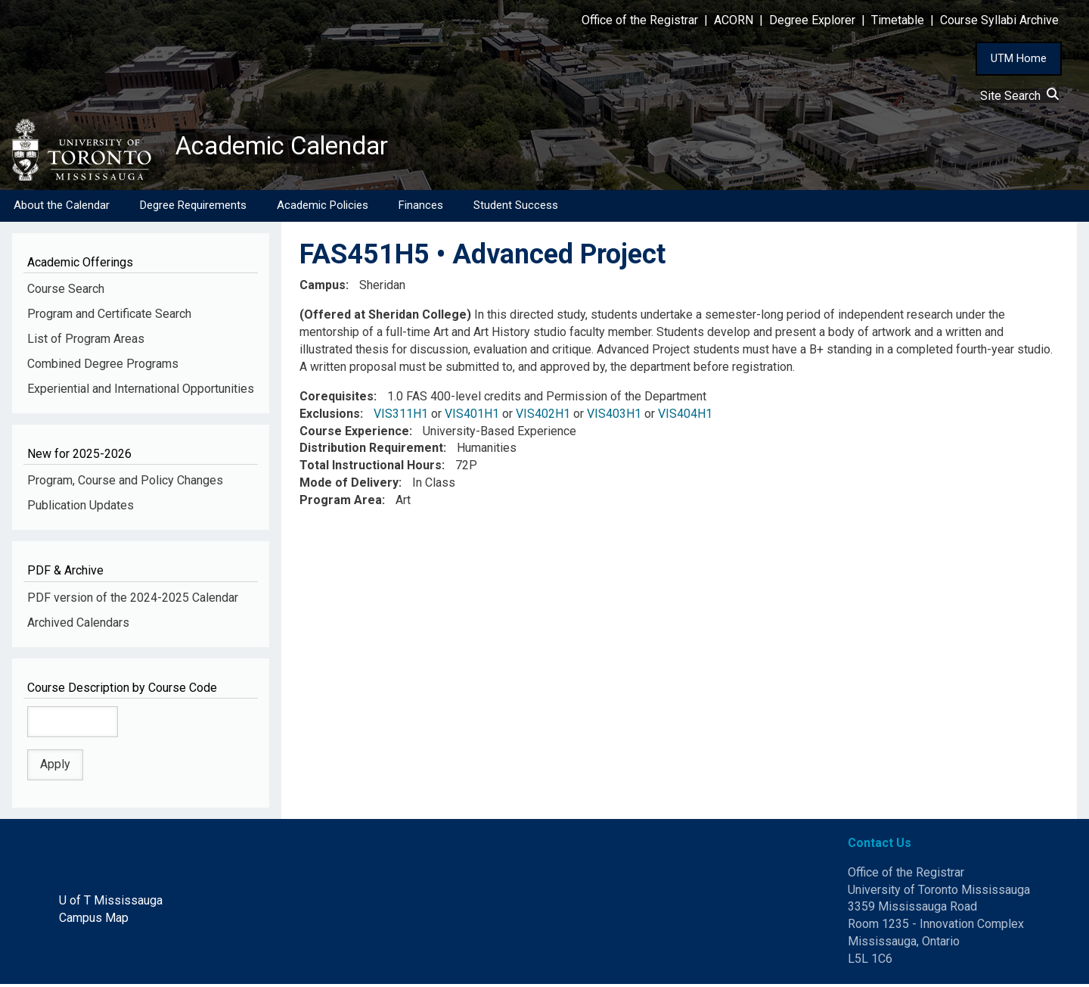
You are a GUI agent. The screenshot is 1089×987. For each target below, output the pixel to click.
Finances (421, 208)
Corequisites (336, 399)
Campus (322, 288)
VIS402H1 (543, 416)
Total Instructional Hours (370, 468)
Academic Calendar (293, 147)
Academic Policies (322, 208)
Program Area (340, 503)
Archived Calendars (78, 625)
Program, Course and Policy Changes (125, 483)
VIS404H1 (685, 416)
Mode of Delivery (349, 485)
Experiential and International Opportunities (140, 392)
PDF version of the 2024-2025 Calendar (132, 600)
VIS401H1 (472, 416)
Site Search (1019, 96)
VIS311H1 (401, 416)
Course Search (65, 292)
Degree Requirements (193, 208)
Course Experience (354, 433)
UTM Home (1019, 58)
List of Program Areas (85, 342)
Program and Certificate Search (109, 317)
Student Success (515, 208)
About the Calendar (62, 208)
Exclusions (329, 416)
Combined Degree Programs (102, 367)
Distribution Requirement (371, 451)
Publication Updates (80, 508)
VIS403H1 (614, 416)
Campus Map (94, 921)
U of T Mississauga (111, 903)
